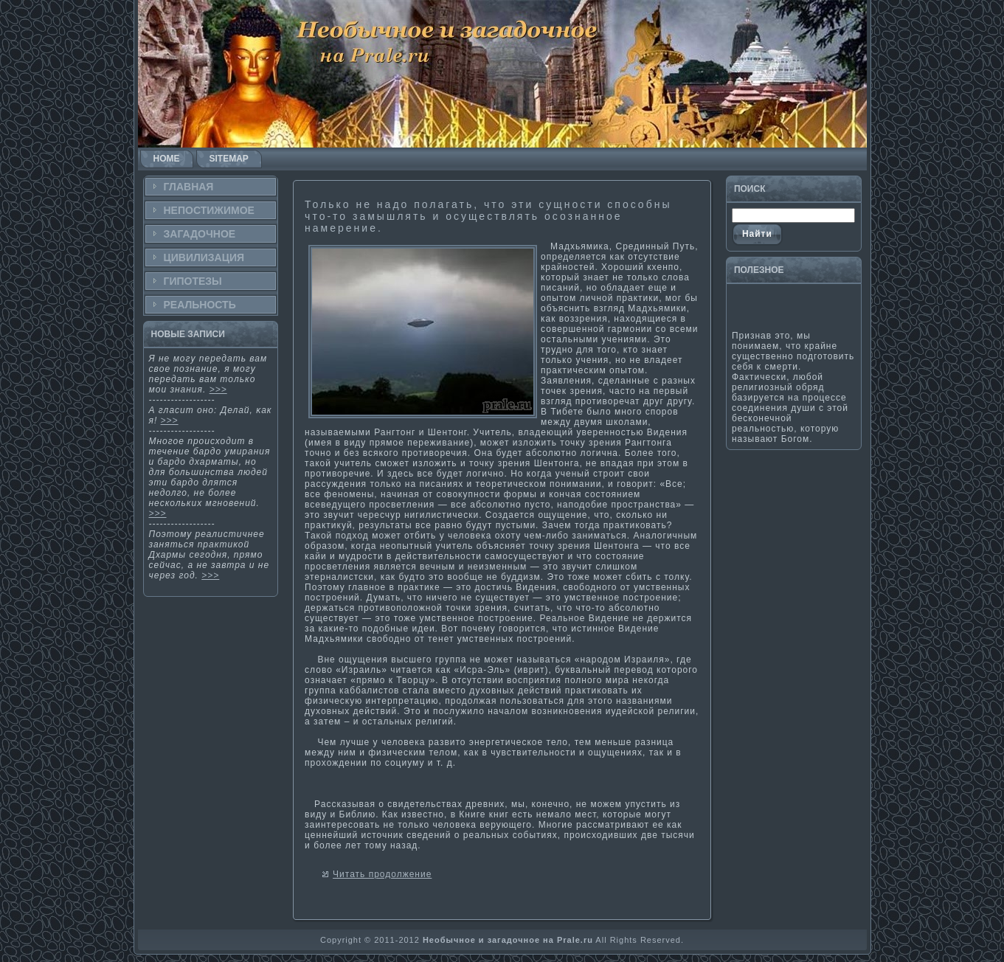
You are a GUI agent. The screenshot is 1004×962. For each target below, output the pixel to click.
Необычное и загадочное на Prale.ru (508, 939)
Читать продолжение (382, 874)
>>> (218, 389)
